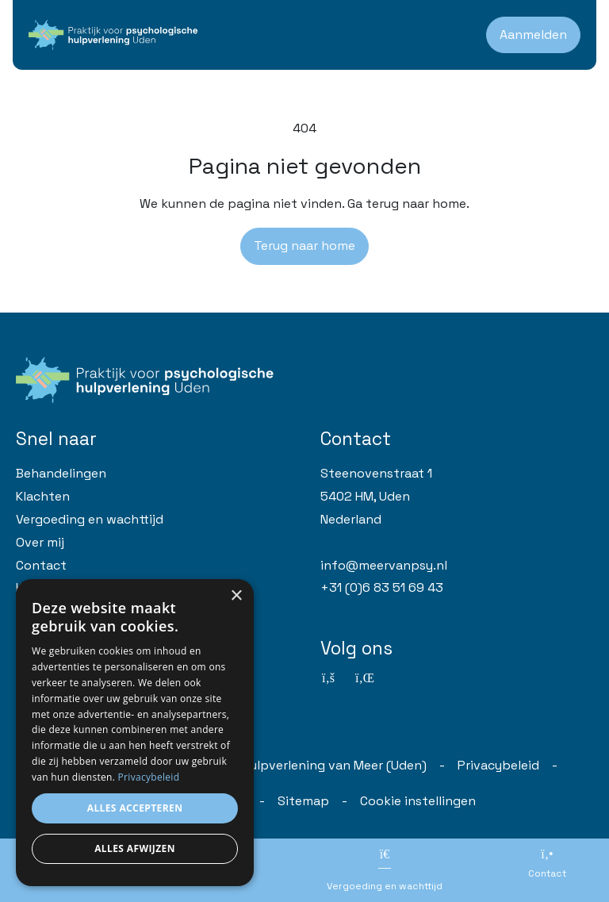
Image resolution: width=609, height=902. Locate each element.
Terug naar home (304, 245)
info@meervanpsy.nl (383, 565)
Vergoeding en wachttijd (89, 519)
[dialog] (135, 732)
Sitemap (303, 801)
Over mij (40, 542)
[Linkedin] (363, 678)
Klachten (43, 496)
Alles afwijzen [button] (134, 848)
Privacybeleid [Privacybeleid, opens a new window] (149, 777)
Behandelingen (61, 473)
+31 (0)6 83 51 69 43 (381, 587)
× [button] (236, 596)
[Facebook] (328, 678)
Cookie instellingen (418, 801)
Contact (41, 565)
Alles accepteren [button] (135, 808)
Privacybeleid (498, 765)
